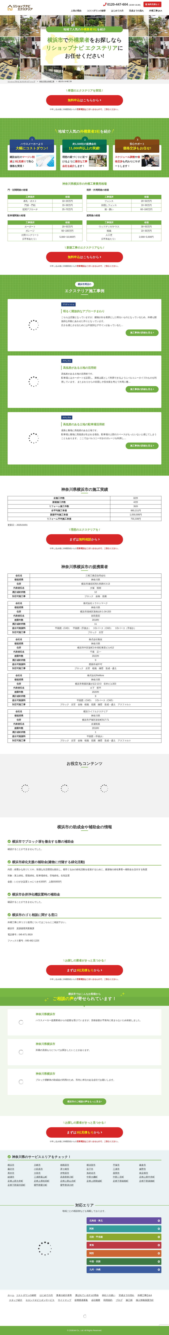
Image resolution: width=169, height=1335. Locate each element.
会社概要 (95, 1300)
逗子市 (90, 1169)
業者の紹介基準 (64, 1295)
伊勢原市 (64, 1173)
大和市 (37, 1173)
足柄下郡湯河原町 (16, 1185)
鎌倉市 (142, 1165)
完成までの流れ (136, 10)
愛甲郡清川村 (67, 1185)
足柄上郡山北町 (68, 1181)
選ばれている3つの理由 (87, 1295)
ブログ (119, 1300)
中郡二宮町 (118, 1177)
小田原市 (38, 1169)
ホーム (11, 1295)
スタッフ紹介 (15, 1300)
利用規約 (107, 1300)
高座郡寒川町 (67, 1177)
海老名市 (91, 1173)
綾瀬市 (11, 1177)
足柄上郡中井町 (147, 1177)
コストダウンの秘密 (96, 10)
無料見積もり (152, 4)
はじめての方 (117, 10)
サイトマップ (64, 1300)
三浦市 (116, 1169)
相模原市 (64, 1165)
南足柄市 (143, 1173)
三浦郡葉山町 (40, 1177)
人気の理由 (76, 10)
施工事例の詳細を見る (142, 332)
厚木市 (11, 1173)
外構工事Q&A (155, 10)
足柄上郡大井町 (15, 1181)
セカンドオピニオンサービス (40, 1300)
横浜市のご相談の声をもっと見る (84, 1101)
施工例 (129, 1300)
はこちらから (84, 100)
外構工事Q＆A (145, 1295)
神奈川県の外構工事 (46, 81)
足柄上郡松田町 (41, 1181)
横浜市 (11, 1165)
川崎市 (37, 1165)
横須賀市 (91, 1165)
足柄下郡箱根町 (120, 1181)
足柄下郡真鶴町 (147, 1181)
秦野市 (142, 1169)
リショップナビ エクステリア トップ (21, 81)
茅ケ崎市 (64, 1169)
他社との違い (108, 1295)
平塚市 (116, 1165)
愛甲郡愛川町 (40, 1185)
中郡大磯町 (92, 1177)
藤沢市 (11, 1169)
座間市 (116, 1173)
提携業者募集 (81, 1300)
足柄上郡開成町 (94, 1181)
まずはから (84, 539)
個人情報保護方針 (145, 1300)
